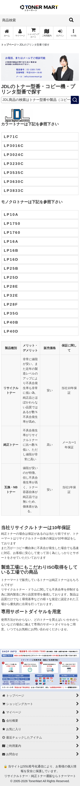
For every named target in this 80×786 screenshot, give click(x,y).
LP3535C (14, 172)
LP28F (11, 304)
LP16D (11, 259)
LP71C (11, 137)
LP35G (11, 313)
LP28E (11, 286)
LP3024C (14, 154)
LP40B (11, 322)
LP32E (11, 295)
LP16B (11, 250)
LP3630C (14, 181)
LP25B (11, 268)
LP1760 (12, 232)
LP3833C (14, 190)
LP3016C (14, 146)
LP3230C (14, 163)
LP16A (11, 241)
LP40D (11, 331)
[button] (73, 33)
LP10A (11, 214)
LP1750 (12, 223)
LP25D (11, 277)
